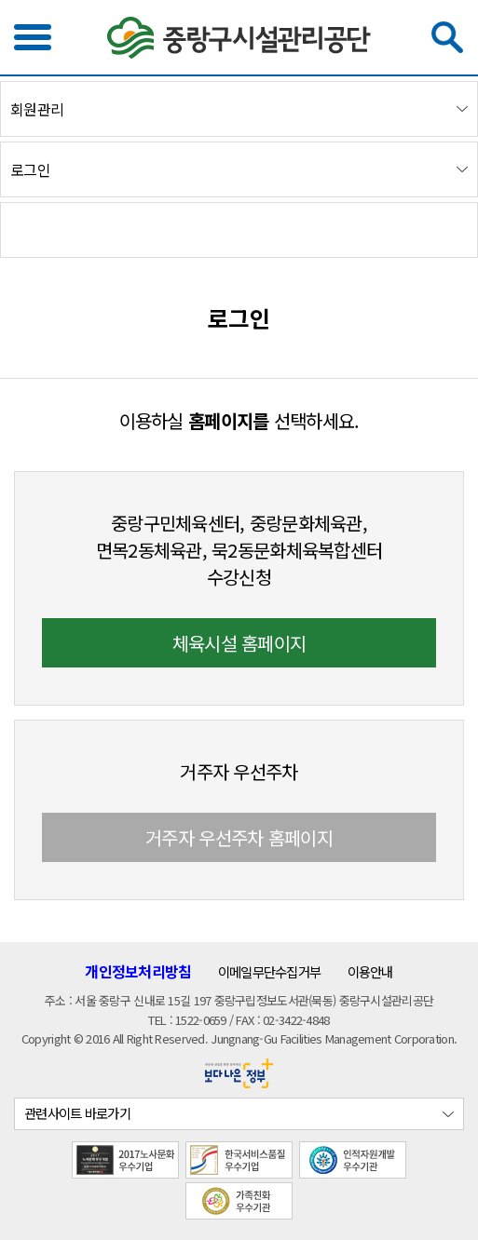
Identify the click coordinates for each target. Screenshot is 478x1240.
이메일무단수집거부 (269, 971)
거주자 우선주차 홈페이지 (239, 837)
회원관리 (36, 109)
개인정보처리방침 (138, 971)
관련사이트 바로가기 (77, 1113)
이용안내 (370, 971)
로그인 (30, 170)
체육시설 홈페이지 (239, 642)
